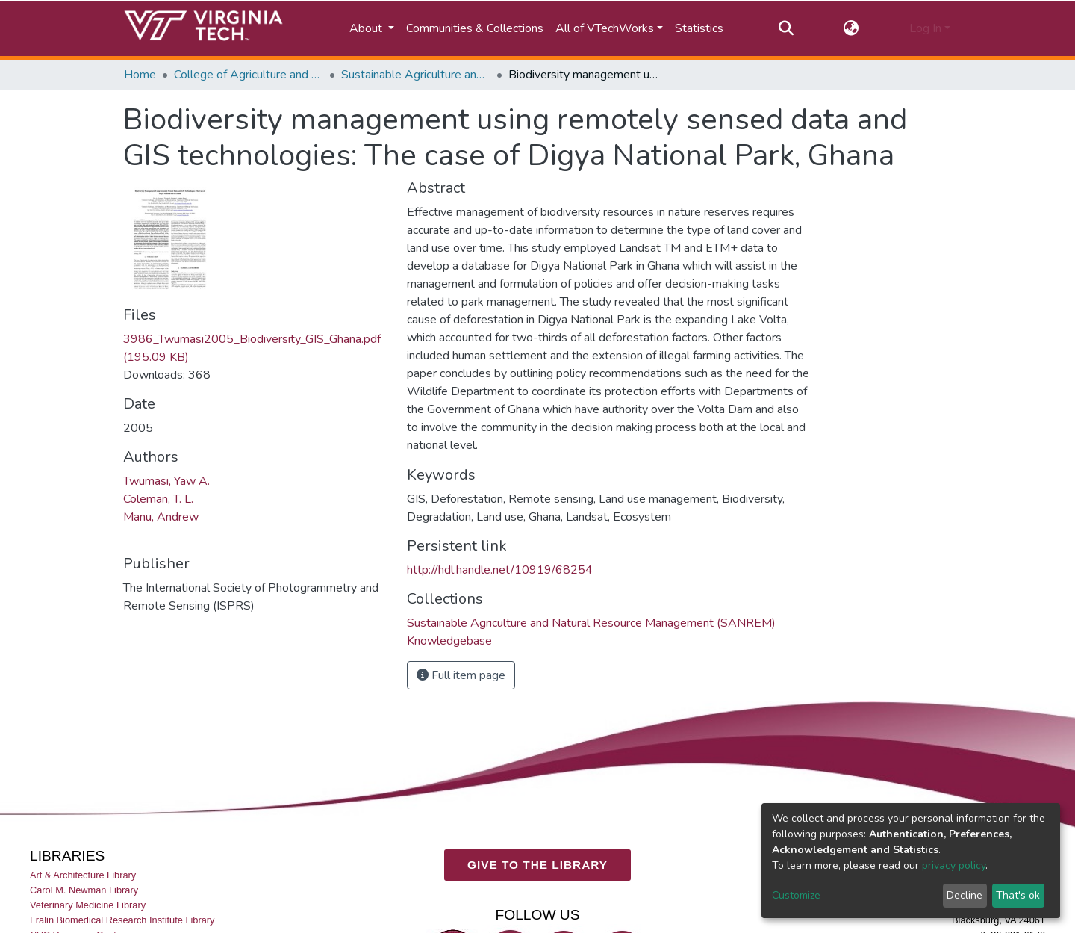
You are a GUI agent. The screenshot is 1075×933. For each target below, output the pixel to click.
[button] (851, 28)
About (367, 28)
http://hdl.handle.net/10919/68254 (500, 570)
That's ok (1018, 895)
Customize (796, 895)
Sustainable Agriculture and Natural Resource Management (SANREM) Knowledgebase (415, 74)
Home (140, 74)
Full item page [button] (461, 675)
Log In (925, 28)
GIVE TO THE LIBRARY (537, 864)
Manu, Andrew (161, 517)
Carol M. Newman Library (84, 890)
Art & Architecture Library (83, 875)
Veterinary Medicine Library (88, 905)
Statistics (699, 28)
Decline (964, 895)
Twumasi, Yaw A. (166, 481)
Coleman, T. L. (158, 499)
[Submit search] (785, 28)
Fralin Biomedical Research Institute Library (122, 920)
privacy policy (953, 865)
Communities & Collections (474, 28)
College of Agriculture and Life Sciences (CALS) (248, 74)
